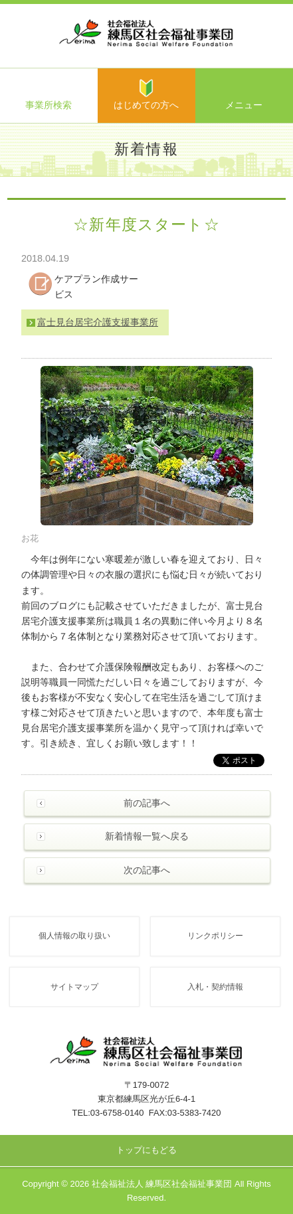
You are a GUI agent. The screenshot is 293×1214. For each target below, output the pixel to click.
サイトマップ (74, 986)
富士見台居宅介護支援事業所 (97, 322)
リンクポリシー (215, 935)
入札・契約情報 (215, 986)
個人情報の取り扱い (74, 935)
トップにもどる (146, 1150)
